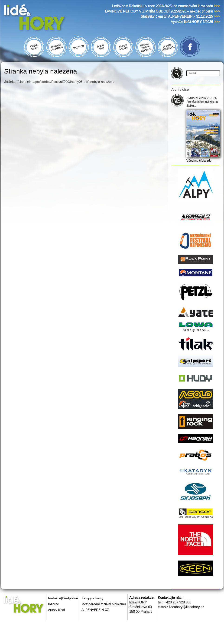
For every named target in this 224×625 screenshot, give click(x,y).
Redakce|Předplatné (63, 598)
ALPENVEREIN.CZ (95, 610)
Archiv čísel (56, 610)
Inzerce (53, 604)
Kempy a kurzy (92, 598)
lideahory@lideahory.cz (186, 607)
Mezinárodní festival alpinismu (103, 604)
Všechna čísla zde (198, 160)
